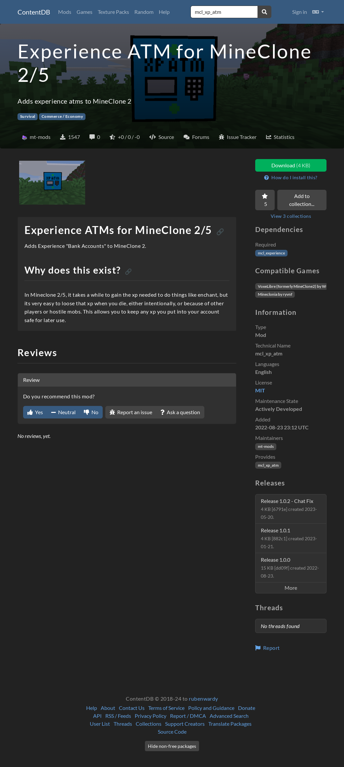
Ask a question (180, 412)
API (97, 716)
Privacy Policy (150, 716)
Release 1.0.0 (290, 567)
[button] (318, 11)
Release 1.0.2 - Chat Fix (289, 509)
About (108, 708)
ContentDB (33, 12)
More (291, 587)
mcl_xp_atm (268, 465)
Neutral (63, 412)
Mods (64, 12)
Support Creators (185, 723)
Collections (148, 723)
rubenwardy (203, 698)
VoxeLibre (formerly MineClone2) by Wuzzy (296, 286)
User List (100, 723)
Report (267, 648)
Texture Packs (113, 12)
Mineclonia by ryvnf (275, 294)
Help (164, 12)
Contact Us (132, 708)
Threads (123, 723)
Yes (35, 412)
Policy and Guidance (211, 708)
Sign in (299, 12)
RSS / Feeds (118, 716)
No (91, 412)
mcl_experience (271, 252)
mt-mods (266, 446)
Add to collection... (301, 200)
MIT (260, 390)
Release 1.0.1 (289, 538)
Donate (246, 708)
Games (84, 12)
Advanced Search (229, 716)
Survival (27, 116)
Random (144, 12)
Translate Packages (230, 723)
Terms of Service (166, 708)
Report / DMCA (188, 716)
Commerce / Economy (62, 116)
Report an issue (131, 412)
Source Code (172, 731)
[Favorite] (265, 200)
